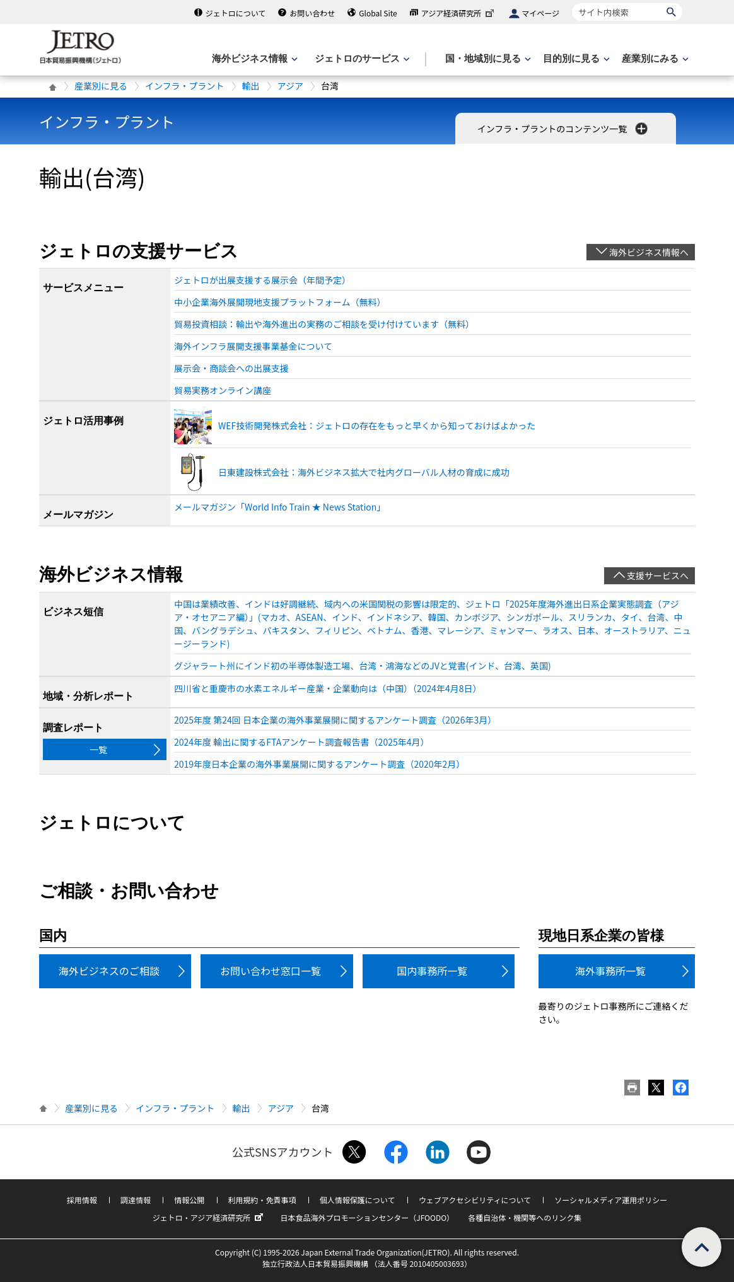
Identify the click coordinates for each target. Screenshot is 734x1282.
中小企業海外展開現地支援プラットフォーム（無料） (280, 302)
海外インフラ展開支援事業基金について (253, 346)
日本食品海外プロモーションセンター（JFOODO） (367, 1217)
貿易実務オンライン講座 (222, 390)
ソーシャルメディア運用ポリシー (610, 1199)
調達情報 (135, 1199)
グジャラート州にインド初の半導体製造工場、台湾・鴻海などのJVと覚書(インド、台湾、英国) (362, 665)
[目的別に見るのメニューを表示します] (575, 59)
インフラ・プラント (184, 85)
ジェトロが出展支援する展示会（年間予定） (262, 280)
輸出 (251, 85)
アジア (290, 85)
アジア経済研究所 (459, 13)
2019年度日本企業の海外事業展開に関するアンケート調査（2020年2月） (319, 764)
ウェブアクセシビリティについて (475, 1199)
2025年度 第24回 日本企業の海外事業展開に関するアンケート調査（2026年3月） (335, 719)
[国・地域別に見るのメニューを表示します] (486, 59)
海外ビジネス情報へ (649, 252)
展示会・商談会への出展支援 (231, 368)
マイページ (540, 13)
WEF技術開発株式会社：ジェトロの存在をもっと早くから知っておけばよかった (376, 425)
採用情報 (82, 1199)
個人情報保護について (357, 1199)
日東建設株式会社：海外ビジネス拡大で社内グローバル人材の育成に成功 (364, 472)
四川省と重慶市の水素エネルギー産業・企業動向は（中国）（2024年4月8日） (328, 688)
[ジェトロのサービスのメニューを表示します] (361, 59)
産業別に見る (100, 85)
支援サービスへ (658, 575)
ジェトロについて (236, 13)
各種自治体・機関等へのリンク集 (524, 1217)
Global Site (378, 13)
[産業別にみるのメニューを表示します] (654, 59)
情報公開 (189, 1199)
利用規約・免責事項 (262, 1199)
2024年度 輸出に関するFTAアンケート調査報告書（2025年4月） (301, 742)
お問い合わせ (312, 13)
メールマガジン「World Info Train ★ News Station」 (279, 506)
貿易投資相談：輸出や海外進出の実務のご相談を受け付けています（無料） (324, 324)
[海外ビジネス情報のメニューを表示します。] (253, 59)
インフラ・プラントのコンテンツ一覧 (564, 128)
